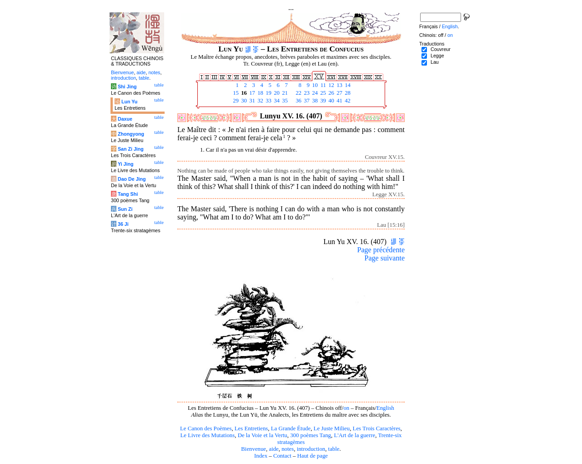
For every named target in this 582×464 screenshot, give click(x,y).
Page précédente (381, 250)
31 (251, 100)
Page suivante (385, 258)
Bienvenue (253, 449)
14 (347, 85)
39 (322, 100)
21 (284, 93)
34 (276, 100)
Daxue (125, 119)
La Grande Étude (291, 428)
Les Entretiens (251, 428)
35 (284, 100)
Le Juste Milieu (332, 428)
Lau (435, 62)
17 (251, 93)
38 (314, 100)
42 (347, 100)
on (346, 408)
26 (330, 93)
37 (306, 100)
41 (338, 100)
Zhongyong (131, 134)
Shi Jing (127, 86)
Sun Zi (125, 209)
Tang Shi (128, 194)
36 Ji (123, 224)
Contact (282, 456)
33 (267, 100)
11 (322, 85)
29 (235, 100)
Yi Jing (126, 164)
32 (259, 100)
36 (297, 100)
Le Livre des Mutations (207, 435)
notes (287, 449)
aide (273, 449)
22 (297, 93)
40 (330, 100)
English (385, 408)
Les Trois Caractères (377, 428)
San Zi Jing (131, 149)
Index (260, 456)
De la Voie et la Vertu (262, 435)
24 (314, 93)
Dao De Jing (132, 179)
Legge (437, 55)
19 (267, 93)
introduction (311, 449)
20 (276, 93)
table (334, 449)
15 (235, 93)
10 (314, 85)
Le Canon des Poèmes (205, 428)
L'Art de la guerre (354, 435)
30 (243, 100)
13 (338, 85)
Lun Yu (129, 101)
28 (347, 93)
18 (259, 93)
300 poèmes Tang (310, 435)
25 (322, 93)
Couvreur (441, 49)
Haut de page (312, 456)
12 (330, 85)
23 (306, 93)
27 (338, 93)
